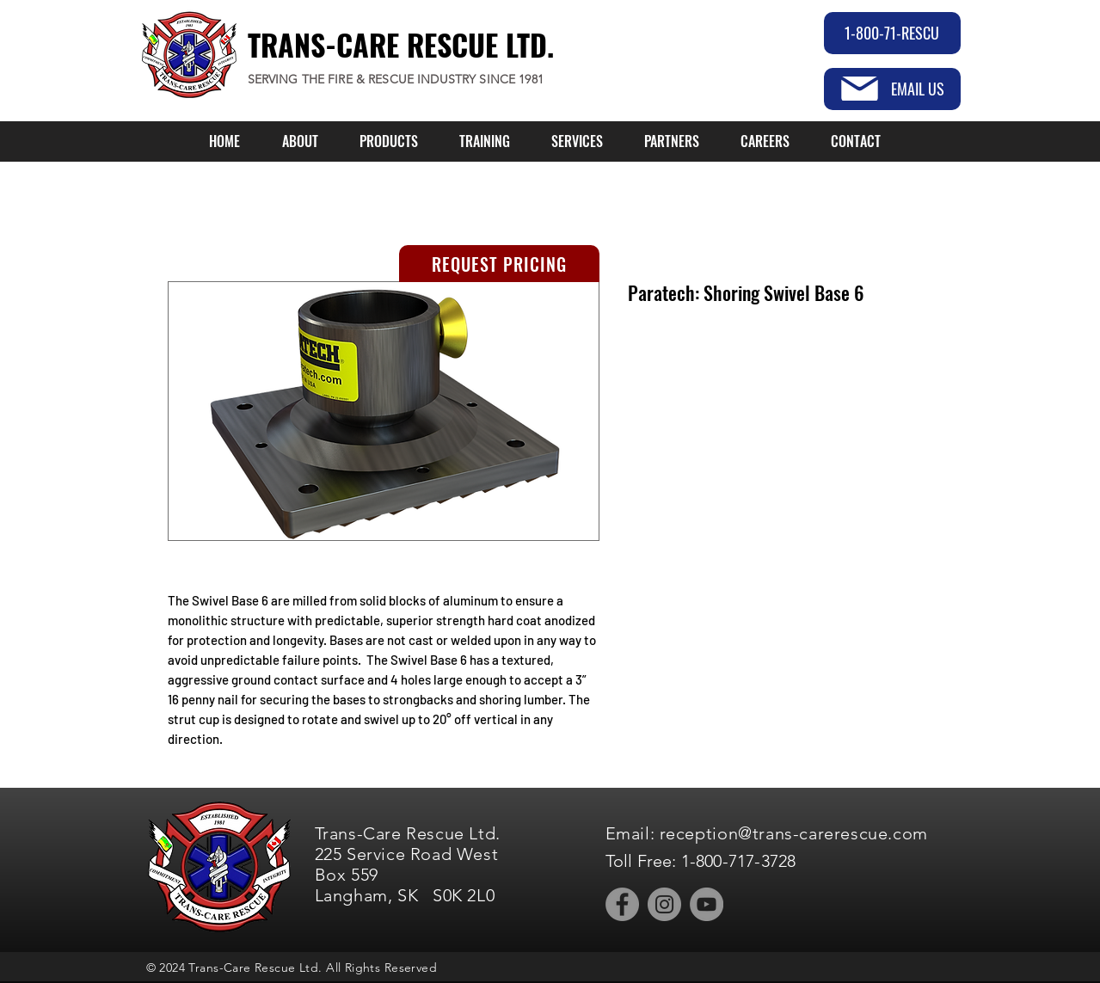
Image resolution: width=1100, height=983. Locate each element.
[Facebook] (622, 904)
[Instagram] (664, 904)
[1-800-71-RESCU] (892, 33)
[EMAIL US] (892, 89)
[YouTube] (706, 904)
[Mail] (859, 89)
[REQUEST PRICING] (499, 263)
